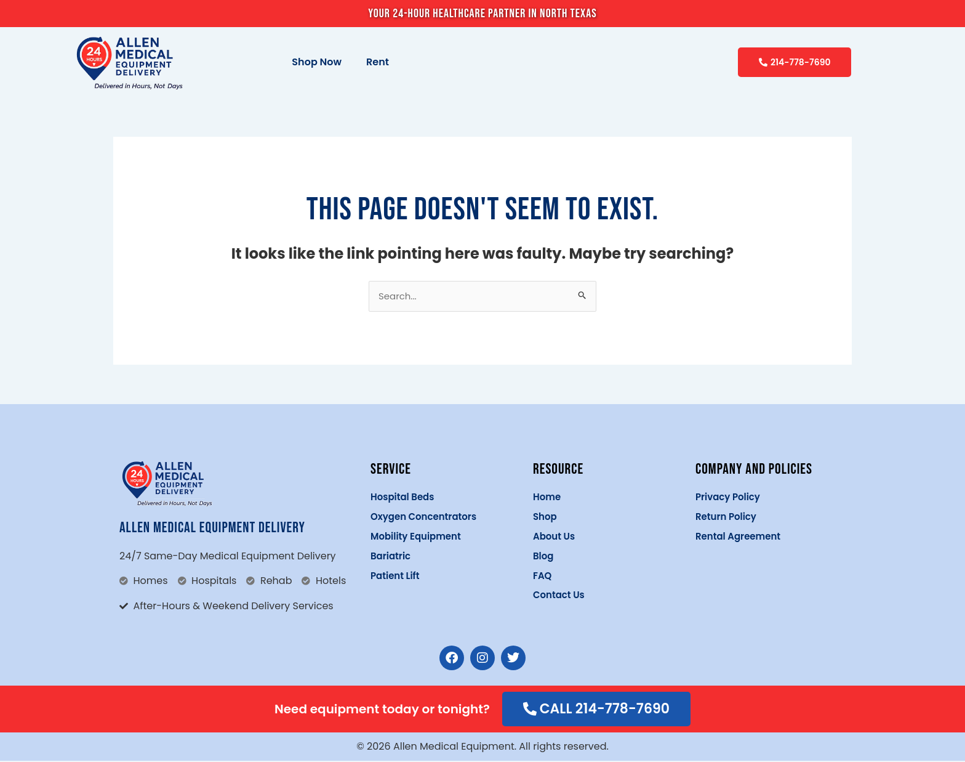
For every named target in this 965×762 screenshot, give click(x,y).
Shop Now (317, 62)
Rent (377, 62)
